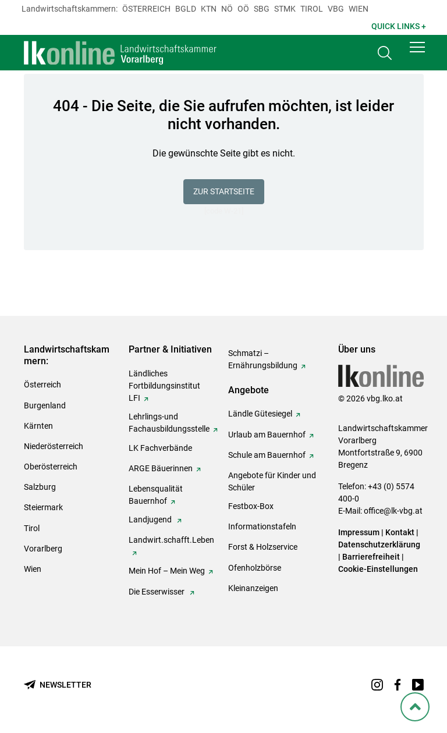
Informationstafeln (262, 526)
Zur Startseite (223, 191)
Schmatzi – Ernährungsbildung (262, 359)
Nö (227, 8)
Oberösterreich (50, 466)
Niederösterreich (53, 446)
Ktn (209, 8)
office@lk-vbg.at (393, 510)
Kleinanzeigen (253, 588)
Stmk (285, 8)
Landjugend (151, 519)
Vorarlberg (43, 548)
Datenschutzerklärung (379, 544)
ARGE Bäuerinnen (161, 468)
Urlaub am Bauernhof (267, 434)
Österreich (146, 8)
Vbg (336, 8)
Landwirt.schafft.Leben (171, 540)
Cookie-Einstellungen (378, 569)
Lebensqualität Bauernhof (156, 495)
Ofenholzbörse (254, 567)
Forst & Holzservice (262, 546)
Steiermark (43, 507)
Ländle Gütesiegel (260, 413)
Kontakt (399, 532)
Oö (243, 8)
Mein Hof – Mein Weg (167, 570)
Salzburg (40, 487)
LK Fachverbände (160, 448)
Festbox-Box (251, 506)
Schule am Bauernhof (267, 455)
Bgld (185, 8)
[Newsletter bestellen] (57, 685)
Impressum (358, 532)
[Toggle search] (385, 56)
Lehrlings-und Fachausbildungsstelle (169, 422)
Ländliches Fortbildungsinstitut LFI (164, 386)
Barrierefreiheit (371, 556)
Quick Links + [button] (398, 26)
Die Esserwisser (157, 591)
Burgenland (45, 405)
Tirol (311, 8)
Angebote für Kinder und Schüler (272, 481)
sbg (261, 8)
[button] (417, 53)
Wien (358, 8)
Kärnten (38, 425)
